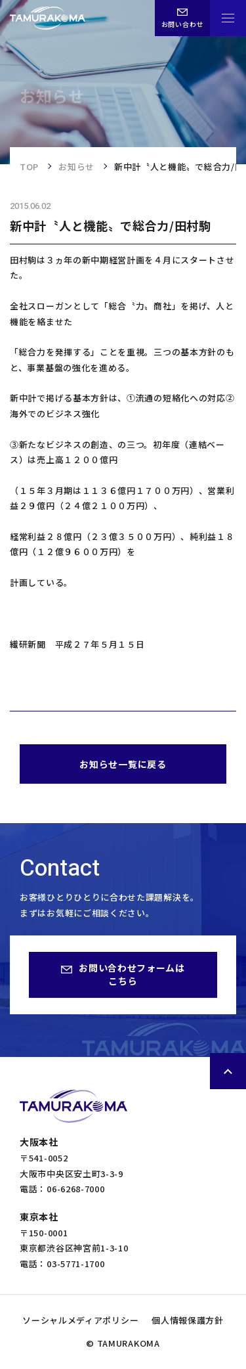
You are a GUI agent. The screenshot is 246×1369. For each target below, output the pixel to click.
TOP (29, 166)
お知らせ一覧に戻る (122, 764)
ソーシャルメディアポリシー (80, 1320)
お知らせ (76, 166)
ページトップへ (228, 1071)
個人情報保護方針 (188, 1320)
